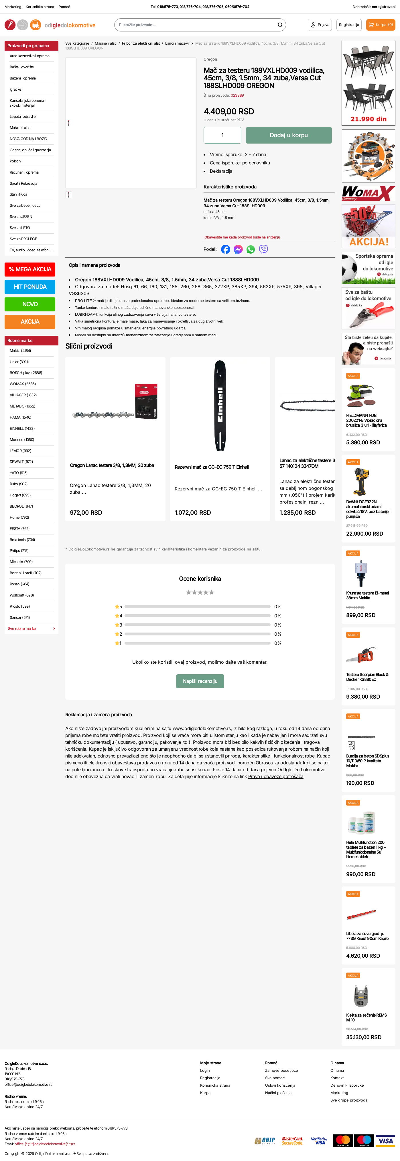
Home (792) (19, 517)
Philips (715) (19, 550)
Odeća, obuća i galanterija (30, 150)
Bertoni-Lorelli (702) (26, 572)
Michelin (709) (21, 561)
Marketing (13, 7)
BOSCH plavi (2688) (26, 372)
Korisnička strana (40, 7)
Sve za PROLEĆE (23, 238)
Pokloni (15, 161)
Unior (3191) (19, 361)
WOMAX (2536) (23, 383)
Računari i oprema (24, 172)
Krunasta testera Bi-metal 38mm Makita (367, 595)
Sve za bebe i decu (25, 205)
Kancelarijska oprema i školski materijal (28, 103)
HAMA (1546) (20, 417)
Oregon (210, 59)
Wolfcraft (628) (22, 595)
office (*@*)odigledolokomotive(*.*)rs (45, 1144)
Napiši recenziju (200, 681)
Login (205, 1070)
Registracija (210, 1077)
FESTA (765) (20, 528)
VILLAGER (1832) (23, 395)
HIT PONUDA (30, 286)
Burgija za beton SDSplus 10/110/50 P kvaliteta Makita (367, 761)
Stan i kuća (18, 194)
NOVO (30, 304)
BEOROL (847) (21, 506)
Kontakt (337, 1077)
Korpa (205, 1092)
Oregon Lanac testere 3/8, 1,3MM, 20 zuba (112, 465)
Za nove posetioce (281, 1070)
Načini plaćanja (278, 1092)
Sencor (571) (20, 617)
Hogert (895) (20, 495)
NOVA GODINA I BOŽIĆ (28, 138)
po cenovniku (256, 163)
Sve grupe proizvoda (348, 1100)
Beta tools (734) (22, 539)
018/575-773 (167, 7)
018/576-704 (190, 7)
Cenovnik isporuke (347, 1085)
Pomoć (64, 7)
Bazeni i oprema (23, 78)
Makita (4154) (20, 350)
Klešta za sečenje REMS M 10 (366, 1017)
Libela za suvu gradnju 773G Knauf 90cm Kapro (367, 936)
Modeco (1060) (22, 439)
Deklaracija (221, 171)
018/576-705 (212, 7)
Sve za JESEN (21, 216)
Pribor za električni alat (141, 43)
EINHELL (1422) (22, 428)
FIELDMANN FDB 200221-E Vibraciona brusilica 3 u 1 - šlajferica (366, 420)
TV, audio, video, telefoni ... (31, 250)
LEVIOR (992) (20, 450)
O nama (337, 1070)
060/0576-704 (237, 7)
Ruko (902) (19, 484)
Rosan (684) (19, 584)
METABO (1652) (23, 406)
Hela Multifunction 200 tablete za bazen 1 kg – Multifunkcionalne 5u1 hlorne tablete (365, 849)
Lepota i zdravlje (23, 116)
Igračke (15, 89)
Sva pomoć (275, 1077)
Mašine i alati (20, 127)
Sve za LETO (20, 227)
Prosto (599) (20, 606)
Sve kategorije (77, 43)
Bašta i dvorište (22, 67)
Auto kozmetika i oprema (29, 55)
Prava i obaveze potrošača (276, 776)
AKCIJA (30, 321)
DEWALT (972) (21, 461)
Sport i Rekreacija (23, 183)
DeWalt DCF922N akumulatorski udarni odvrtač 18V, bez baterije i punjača (368, 508)
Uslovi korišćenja (280, 1085)
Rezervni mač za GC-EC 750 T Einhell (212, 467)
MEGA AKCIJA (30, 269)
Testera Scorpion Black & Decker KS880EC (367, 677)
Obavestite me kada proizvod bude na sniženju (242, 237)
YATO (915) (19, 472)
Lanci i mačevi (176, 43)
